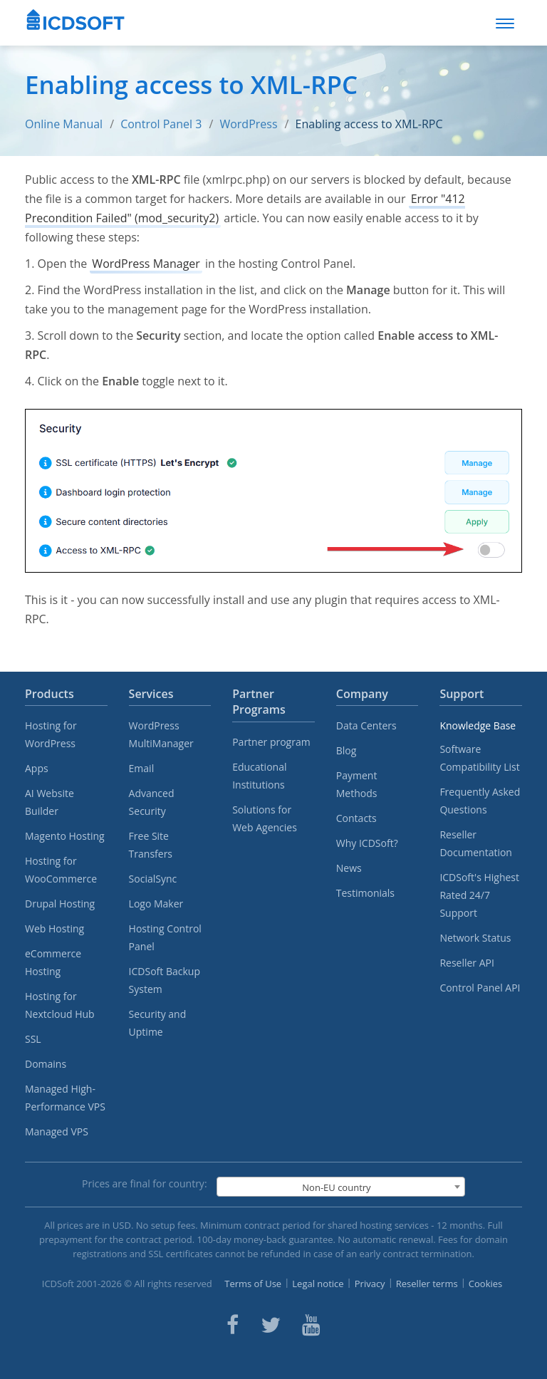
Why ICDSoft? (367, 843)
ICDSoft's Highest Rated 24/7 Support (479, 895)
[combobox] (341, 1187)
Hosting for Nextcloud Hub (60, 1005)
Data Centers (366, 725)
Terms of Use (252, 1283)
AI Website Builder (49, 802)
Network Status (475, 938)
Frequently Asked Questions (479, 800)
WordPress (248, 124)
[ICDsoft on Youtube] (311, 1325)
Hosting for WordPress (51, 734)
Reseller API (466, 962)
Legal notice (317, 1283)
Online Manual (64, 124)
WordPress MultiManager (161, 734)
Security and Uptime (158, 1023)
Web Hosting (54, 928)
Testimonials (365, 893)
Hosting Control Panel (165, 937)
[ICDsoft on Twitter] (271, 1325)
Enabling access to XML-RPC (369, 124)
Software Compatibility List (479, 758)
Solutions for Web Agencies (264, 818)
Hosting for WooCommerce (61, 869)
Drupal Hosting (60, 903)
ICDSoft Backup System (164, 980)
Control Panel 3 (161, 124)
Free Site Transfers (150, 844)
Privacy (370, 1283)
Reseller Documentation (475, 843)
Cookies (485, 1283)
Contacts (356, 818)
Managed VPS (56, 1131)
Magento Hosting (65, 836)
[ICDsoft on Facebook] (232, 1325)
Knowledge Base (477, 725)
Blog (346, 750)
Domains (45, 1064)
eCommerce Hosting (53, 962)
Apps (36, 768)
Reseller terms (427, 1283)
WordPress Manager (145, 263)
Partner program (271, 742)
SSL (33, 1039)
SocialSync (153, 878)
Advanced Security (151, 802)
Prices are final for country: (144, 1183)
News (349, 868)
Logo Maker (156, 903)
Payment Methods (356, 784)
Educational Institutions (259, 775)
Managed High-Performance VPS (65, 1097)
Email (142, 768)
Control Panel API (479, 987)
